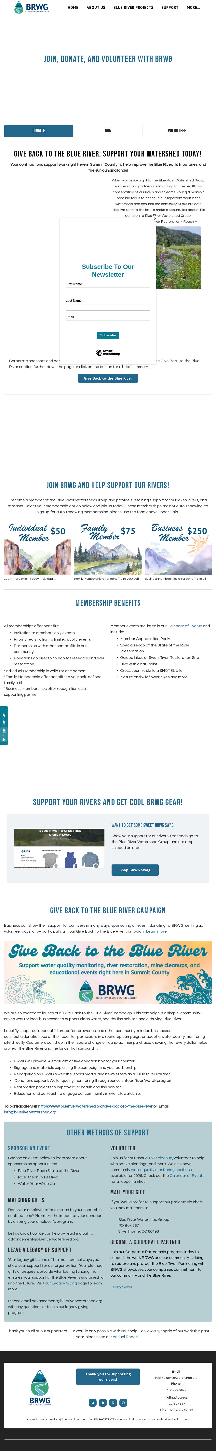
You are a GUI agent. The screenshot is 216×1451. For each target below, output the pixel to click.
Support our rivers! (4, 726)
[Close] (155, 219)
